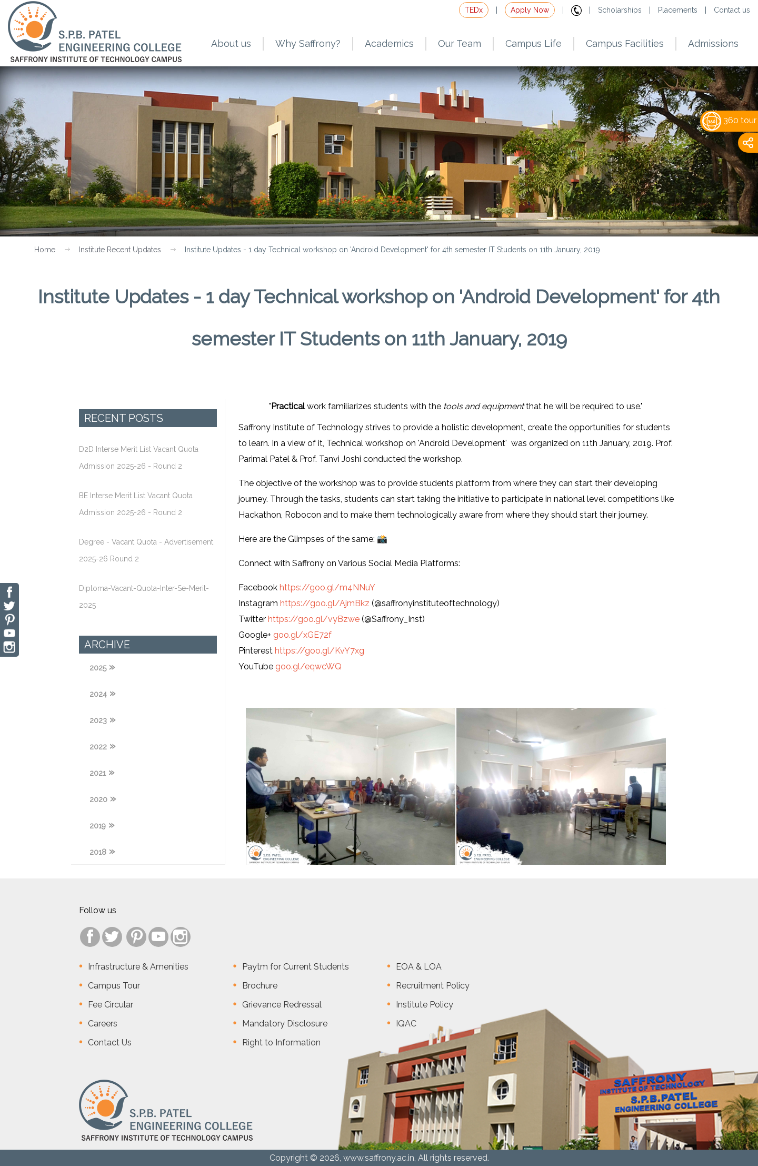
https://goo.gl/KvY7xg (319, 651)
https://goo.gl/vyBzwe (314, 619)
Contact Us (110, 1042)
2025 (97, 668)
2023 (98, 720)
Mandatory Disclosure (284, 1024)
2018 (97, 852)
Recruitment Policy (433, 986)
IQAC (406, 1024)
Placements (677, 10)
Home (44, 249)
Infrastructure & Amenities (138, 967)
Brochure (259, 986)
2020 (98, 799)
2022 (98, 747)
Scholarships (620, 10)
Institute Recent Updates (120, 249)
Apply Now (530, 10)
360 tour (729, 120)
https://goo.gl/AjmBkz (325, 603)
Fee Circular (110, 1005)
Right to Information (281, 1042)
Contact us (732, 10)
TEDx (474, 10)
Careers (102, 1024)
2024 (98, 694)
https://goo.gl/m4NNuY (327, 587)
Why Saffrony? (308, 43)
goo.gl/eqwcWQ (308, 666)
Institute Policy (424, 1005)
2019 (97, 826)
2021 (97, 773)
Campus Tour (114, 986)
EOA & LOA (419, 967)
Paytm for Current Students (295, 967)
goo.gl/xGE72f (302, 635)
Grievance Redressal (282, 1005)
